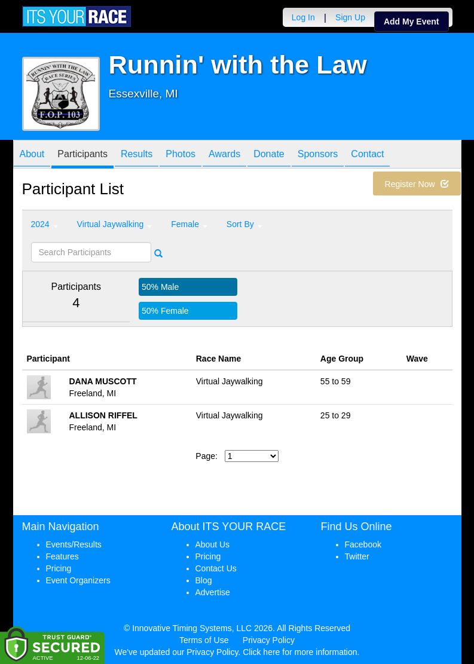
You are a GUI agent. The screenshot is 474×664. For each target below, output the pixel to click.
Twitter (357, 556)
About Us (212, 544)
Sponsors (318, 155)
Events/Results (74, 544)
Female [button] (189, 224)
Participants (82, 155)
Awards (224, 155)
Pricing (59, 568)
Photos (180, 155)
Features (62, 556)
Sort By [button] (244, 224)
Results (136, 155)
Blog (203, 580)
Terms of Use (203, 640)
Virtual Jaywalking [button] (114, 224)
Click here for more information (300, 652)
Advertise (212, 592)
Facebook (363, 544)
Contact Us (216, 568)
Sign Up (350, 17)
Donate (269, 155)
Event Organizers (78, 580)
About (32, 155)
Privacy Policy (269, 640)
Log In (303, 17)
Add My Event (411, 21)
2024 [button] (44, 224)
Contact (367, 155)
